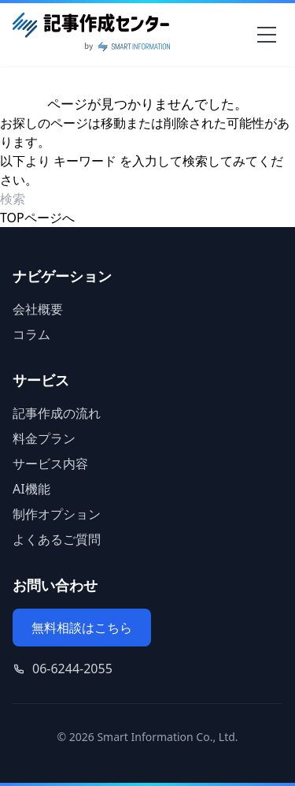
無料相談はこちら (81, 627)
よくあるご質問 (57, 539)
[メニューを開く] (266, 34)
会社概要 (38, 309)
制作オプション (57, 514)
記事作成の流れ (57, 413)
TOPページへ (37, 217)
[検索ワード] (90, 198)
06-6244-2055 (72, 668)
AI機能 (31, 488)
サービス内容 (50, 463)
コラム (31, 334)
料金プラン (44, 438)
